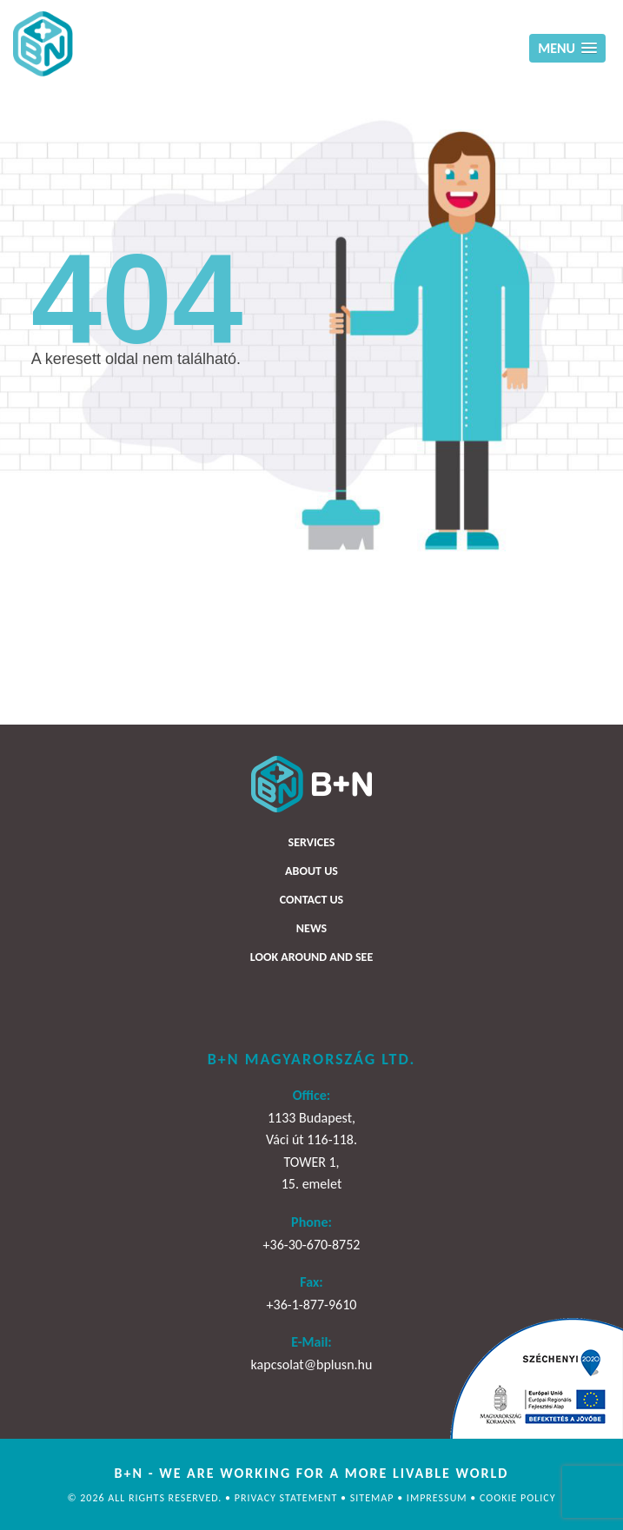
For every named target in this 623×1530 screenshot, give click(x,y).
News (311, 928)
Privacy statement (288, 1498)
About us (311, 871)
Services (311, 842)
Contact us (311, 899)
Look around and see (311, 957)
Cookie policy (517, 1498)
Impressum (438, 1498)
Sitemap (373, 1498)
